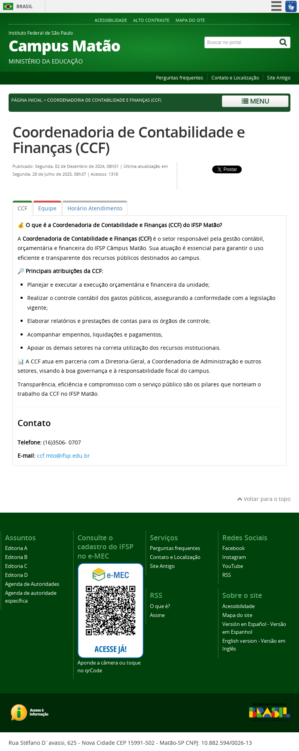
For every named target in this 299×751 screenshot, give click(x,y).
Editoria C (16, 566)
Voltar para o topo (263, 498)
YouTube (232, 566)
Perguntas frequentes (179, 77)
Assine (157, 615)
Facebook (233, 548)
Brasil (24, 6)
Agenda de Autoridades (32, 584)
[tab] (22, 208)
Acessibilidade (111, 20)
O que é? (160, 606)
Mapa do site (190, 20)
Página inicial (26, 100)
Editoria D (16, 575)
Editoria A (16, 548)
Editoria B (16, 557)
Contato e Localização (235, 77)
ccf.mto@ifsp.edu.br (63, 455)
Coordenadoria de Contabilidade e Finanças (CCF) (128, 139)
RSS (226, 575)
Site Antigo (278, 77)
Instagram (234, 557)
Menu (255, 101)
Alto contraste (151, 20)
